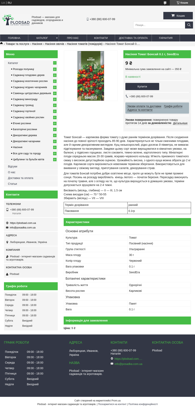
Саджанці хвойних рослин (28, 117)
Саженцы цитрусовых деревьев (32, 93)
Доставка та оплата (133, 37)
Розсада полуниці (23, 69)
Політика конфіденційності (143, 404)
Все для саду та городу (27, 153)
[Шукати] (189, 25)
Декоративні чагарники (26, 141)
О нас (11, 172)
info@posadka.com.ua (23, 227)
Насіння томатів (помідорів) (84, 43)
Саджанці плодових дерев (28, 75)
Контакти (101, 37)
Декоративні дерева (25, 135)
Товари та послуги (17, 43)
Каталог (42, 37)
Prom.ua (116, 400)
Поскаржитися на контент (112, 404)
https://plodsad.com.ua (23, 222)
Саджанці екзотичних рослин (30, 81)
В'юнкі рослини (22, 123)
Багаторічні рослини (25, 129)
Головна (14, 37)
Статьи (12, 183)
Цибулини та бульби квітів (28, 159)
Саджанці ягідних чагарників (30, 87)
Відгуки (12, 166)
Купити (142, 86)
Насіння (37, 43)
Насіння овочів (54, 43)
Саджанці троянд (23, 105)
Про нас (73, 37)
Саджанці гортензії (24, 111)
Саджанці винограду (25, 99)
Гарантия (166, 37)
